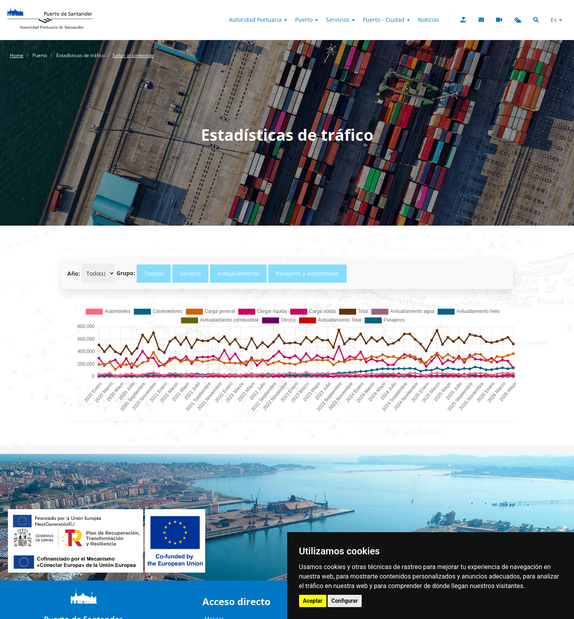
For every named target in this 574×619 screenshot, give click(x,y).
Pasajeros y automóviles (307, 273)
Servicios (340, 19)
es (556, 19)
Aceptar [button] (313, 601)
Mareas (214, 602)
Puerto (306, 19)
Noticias (428, 19)
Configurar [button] (345, 601)
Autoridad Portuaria (258, 19)
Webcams (217, 610)
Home (16, 55)
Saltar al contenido (133, 55)
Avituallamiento (238, 273)
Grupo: (125, 273)
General (190, 273)
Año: (73, 273)
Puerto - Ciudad (386, 19)
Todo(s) (153, 273)
